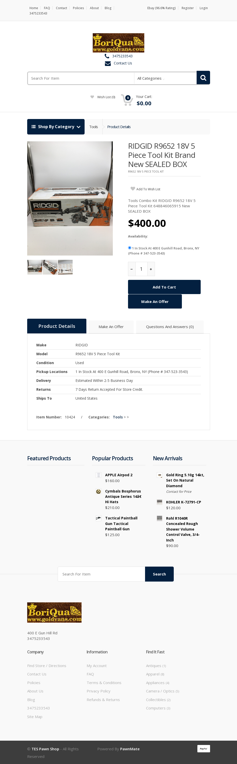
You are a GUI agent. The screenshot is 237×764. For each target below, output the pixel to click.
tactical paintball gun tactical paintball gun (121, 523)
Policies (78, 8)
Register (188, 8)
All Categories (149, 78)
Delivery (43, 380)
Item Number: (50, 416)
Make (41, 344)
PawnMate (130, 748)
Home (33, 8)
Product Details (119, 126)
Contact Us (123, 63)
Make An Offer (155, 301)
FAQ (47, 8)
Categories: (100, 416)
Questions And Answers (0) (170, 326)
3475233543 (38, 13)
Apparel (155, 673)
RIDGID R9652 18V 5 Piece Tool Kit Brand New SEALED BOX (161, 155)
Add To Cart (164, 287)
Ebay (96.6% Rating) (163, 8)
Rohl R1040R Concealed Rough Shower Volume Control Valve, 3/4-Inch (183, 529)
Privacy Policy (98, 690)
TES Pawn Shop (45, 748)
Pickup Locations (52, 371)
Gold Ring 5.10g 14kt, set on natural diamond (185, 480)
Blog (108, 8)
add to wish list (148, 189)
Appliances (157, 682)
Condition (45, 362)
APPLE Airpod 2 (118, 474)
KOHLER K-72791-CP (183, 501)
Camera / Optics (162, 690)
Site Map (34, 716)
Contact (61, 8)
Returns (43, 388)
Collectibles (158, 699)
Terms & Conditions (104, 682)
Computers (158, 707)
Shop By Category (53, 126)
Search (159, 573)
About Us (35, 690)
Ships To (44, 397)
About (94, 8)
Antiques (156, 665)
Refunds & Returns (103, 699)
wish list (102, 97)
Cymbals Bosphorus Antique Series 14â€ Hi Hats (124, 496)
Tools (93, 126)
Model (42, 353)
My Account (97, 665)
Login (204, 8)
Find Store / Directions (46, 665)
